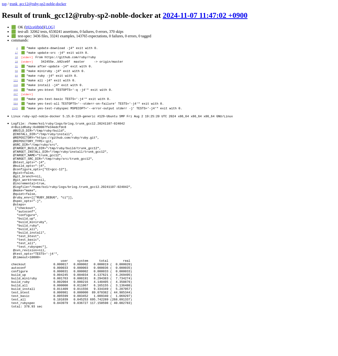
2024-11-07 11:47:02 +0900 (205, 15)
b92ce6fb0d (34, 27)
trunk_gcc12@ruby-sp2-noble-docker (38, 4)
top (4, 4)
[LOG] (49, 27)
